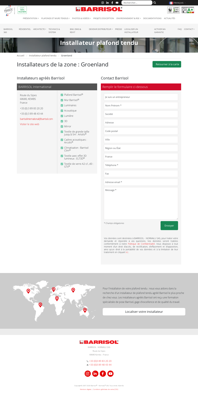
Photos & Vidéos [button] (80, 18)
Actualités (169, 18)
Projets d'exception (103, 18)
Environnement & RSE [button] (127, 18)
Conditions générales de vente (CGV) (105, 389)
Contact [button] (188, 29)
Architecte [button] (39, 29)
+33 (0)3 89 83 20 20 (100, 360)
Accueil (20, 55)
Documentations (152, 18)
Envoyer (169, 225)
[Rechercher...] (136, 2)
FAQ (180, 29)
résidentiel (25, 29)
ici (127, 252)
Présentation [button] (30, 18)
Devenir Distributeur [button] (100, 29)
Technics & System (54, 31)
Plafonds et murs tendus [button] (54, 18)
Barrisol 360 (8, 31)
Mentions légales (85, 389)
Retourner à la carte (167, 64)
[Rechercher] (154, 2)
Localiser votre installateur (144, 312)
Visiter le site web (29, 124)
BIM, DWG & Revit (75, 31)
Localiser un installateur (131, 31)
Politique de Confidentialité (141, 243)
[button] (177, 3)
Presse (118, 29)
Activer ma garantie (160, 31)
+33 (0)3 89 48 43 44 (100, 364)
